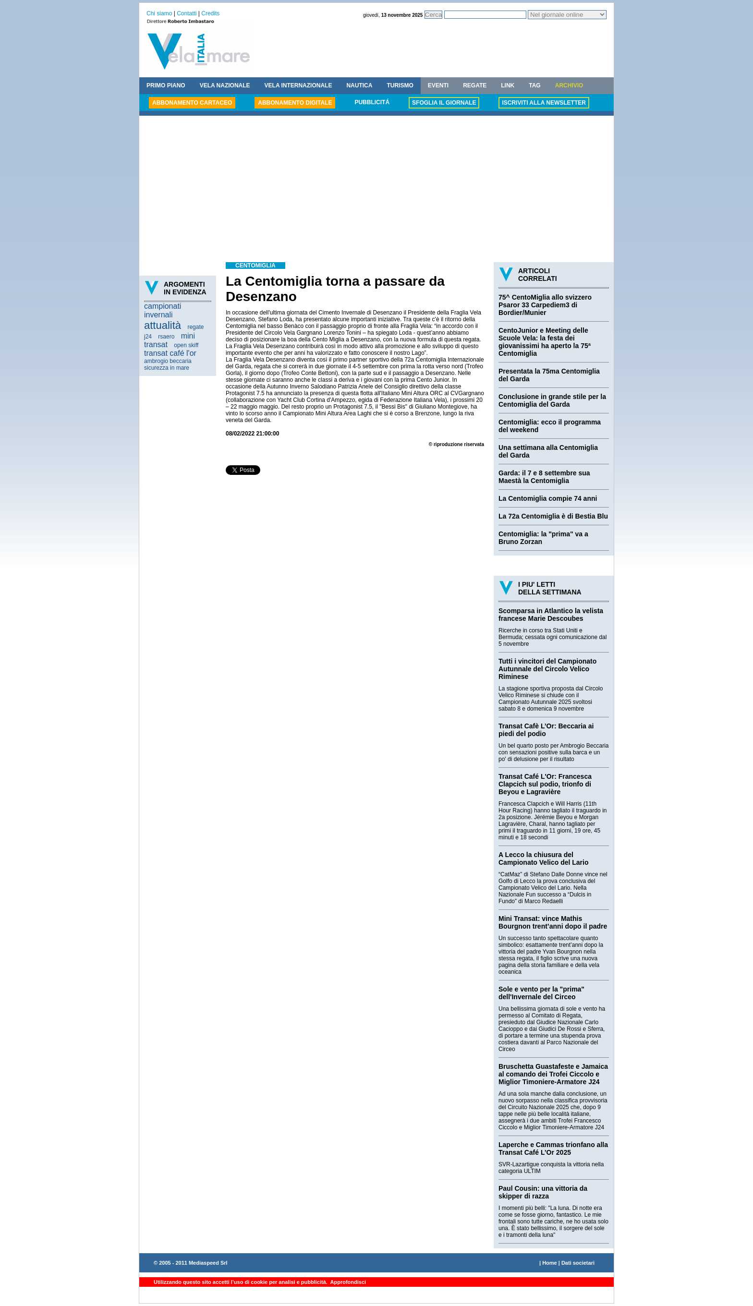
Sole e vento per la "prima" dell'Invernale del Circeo (541, 993)
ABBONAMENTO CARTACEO (192, 102)
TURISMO (400, 85)
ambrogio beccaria (168, 361)
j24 (148, 336)
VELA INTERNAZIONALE (298, 85)
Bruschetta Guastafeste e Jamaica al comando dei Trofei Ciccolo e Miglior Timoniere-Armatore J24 (553, 1074)
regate (195, 327)
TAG (534, 85)
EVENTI (438, 85)
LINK (507, 85)
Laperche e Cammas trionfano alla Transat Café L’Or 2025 (553, 1148)
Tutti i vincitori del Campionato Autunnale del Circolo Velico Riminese (547, 668)
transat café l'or (170, 353)
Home (549, 1263)
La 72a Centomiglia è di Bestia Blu (553, 516)
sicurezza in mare (166, 367)
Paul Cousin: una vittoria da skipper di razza (542, 1192)
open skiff (186, 345)
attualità (162, 325)
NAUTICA (359, 85)
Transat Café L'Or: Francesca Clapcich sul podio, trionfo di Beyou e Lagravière (545, 784)
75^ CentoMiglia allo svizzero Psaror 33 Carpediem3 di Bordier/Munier (545, 304)
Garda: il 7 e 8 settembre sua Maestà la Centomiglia (544, 476)
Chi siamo (159, 13)
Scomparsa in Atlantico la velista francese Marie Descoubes (550, 614)
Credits (210, 13)
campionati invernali (162, 310)
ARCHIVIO (569, 85)
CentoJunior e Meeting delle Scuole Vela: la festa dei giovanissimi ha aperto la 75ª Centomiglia (544, 341)
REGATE (474, 85)
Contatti (186, 13)
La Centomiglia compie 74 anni (547, 498)
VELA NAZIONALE (225, 85)
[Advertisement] (376, 190)
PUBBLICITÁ (371, 102)
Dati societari (578, 1263)
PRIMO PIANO (165, 85)
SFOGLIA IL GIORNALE (444, 102)
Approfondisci (347, 1282)
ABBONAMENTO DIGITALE (295, 102)
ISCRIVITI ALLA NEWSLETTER (543, 102)
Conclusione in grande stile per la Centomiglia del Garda (552, 400)
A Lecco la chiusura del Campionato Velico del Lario (543, 858)
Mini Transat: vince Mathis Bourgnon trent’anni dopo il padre (552, 922)
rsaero (166, 336)
